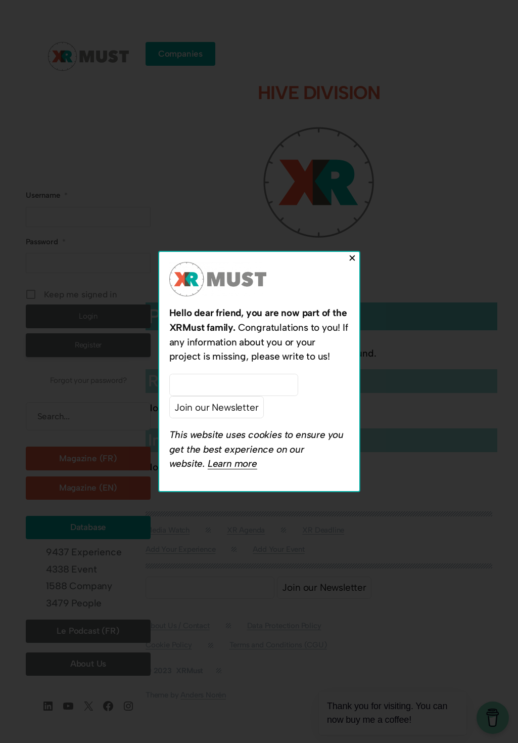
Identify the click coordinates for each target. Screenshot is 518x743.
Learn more (232, 463)
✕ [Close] (352, 258)
